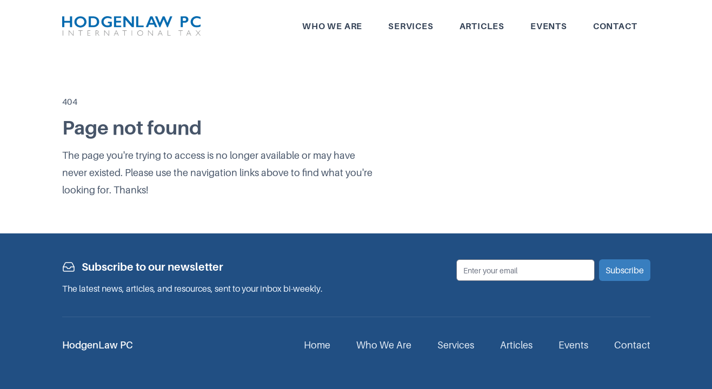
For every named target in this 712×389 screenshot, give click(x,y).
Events (548, 26)
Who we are (332, 26)
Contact (615, 26)
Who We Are (383, 345)
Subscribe (624, 270)
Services (410, 26)
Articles (482, 26)
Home (317, 345)
